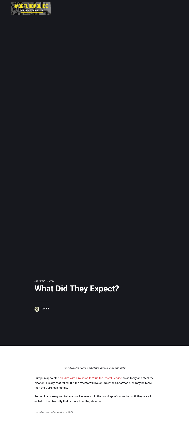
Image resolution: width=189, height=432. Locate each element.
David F (45, 308)
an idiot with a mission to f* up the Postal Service (91, 378)
